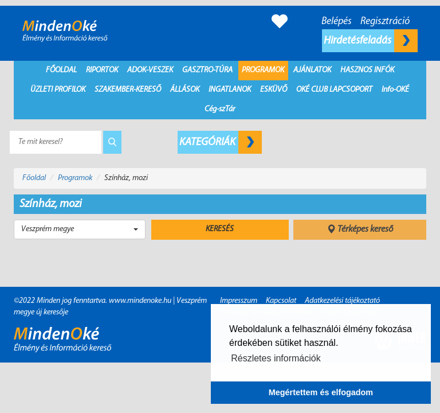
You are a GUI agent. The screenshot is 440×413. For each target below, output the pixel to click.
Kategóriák (220, 142)
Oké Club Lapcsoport (334, 89)
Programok (263, 70)
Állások (184, 89)
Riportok (102, 70)
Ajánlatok (312, 70)
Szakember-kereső (128, 89)
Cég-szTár (220, 109)
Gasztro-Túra (207, 70)
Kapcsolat (281, 301)
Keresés (220, 229)
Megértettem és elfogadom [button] (321, 392)
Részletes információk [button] (276, 358)
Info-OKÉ (395, 89)
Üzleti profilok (57, 89)
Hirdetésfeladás (371, 40)
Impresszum (238, 301)
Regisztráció (385, 21)
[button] (80, 229)
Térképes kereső (360, 229)
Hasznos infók (367, 70)
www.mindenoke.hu (140, 301)
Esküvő (273, 89)
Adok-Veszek (150, 70)
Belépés (336, 21)
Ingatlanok (230, 89)
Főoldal (61, 70)
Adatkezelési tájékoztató (342, 301)
